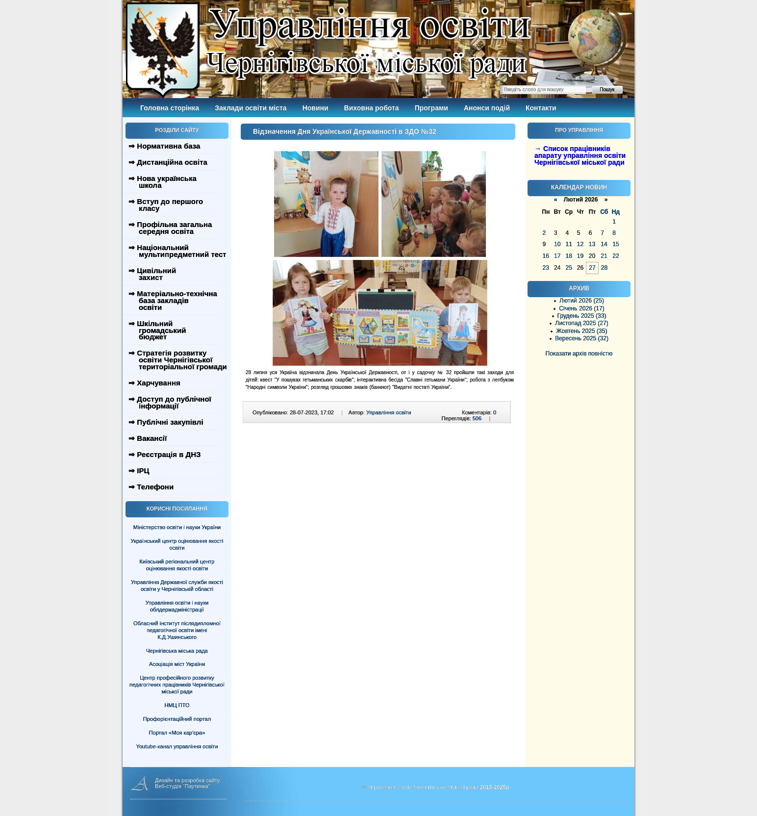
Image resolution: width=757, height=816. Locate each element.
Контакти (541, 108)
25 (568, 267)
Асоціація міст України (177, 664)
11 (568, 244)
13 (592, 244)
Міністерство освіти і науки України (177, 527)
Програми (431, 108)
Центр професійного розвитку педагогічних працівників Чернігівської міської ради (177, 684)
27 (592, 267)
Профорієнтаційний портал (177, 719)
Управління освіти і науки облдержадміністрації (177, 606)
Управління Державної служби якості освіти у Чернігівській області (177, 585)
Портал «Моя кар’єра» (177, 733)
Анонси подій (487, 108)
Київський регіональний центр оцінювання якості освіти (177, 565)
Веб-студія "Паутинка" (182, 786)
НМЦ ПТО (177, 705)
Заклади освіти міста (250, 108)
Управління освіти (388, 412)
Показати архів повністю (579, 353)
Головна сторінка (169, 108)
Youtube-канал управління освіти (177, 746)
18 (568, 256)
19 (580, 256)
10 (557, 244)
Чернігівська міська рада (177, 651)
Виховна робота (371, 108)
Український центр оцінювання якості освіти (177, 544)
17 (557, 256)
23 (546, 267)
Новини (315, 108)
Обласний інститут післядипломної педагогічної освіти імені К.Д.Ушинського (177, 630)
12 (580, 244)
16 (546, 256)
